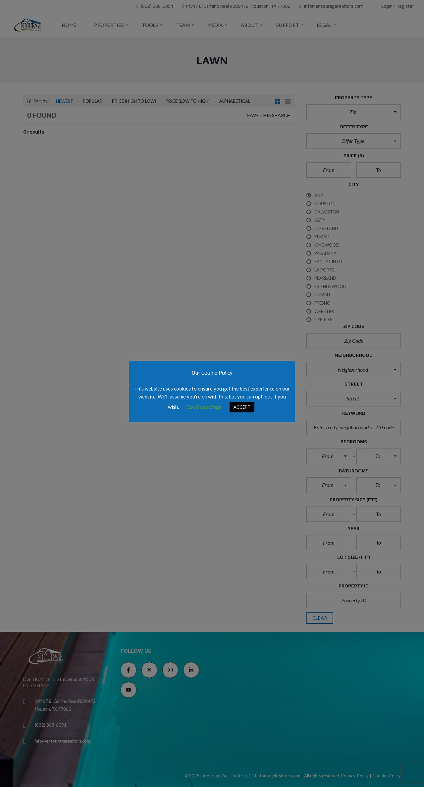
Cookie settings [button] (203, 407)
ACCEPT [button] (242, 407)
